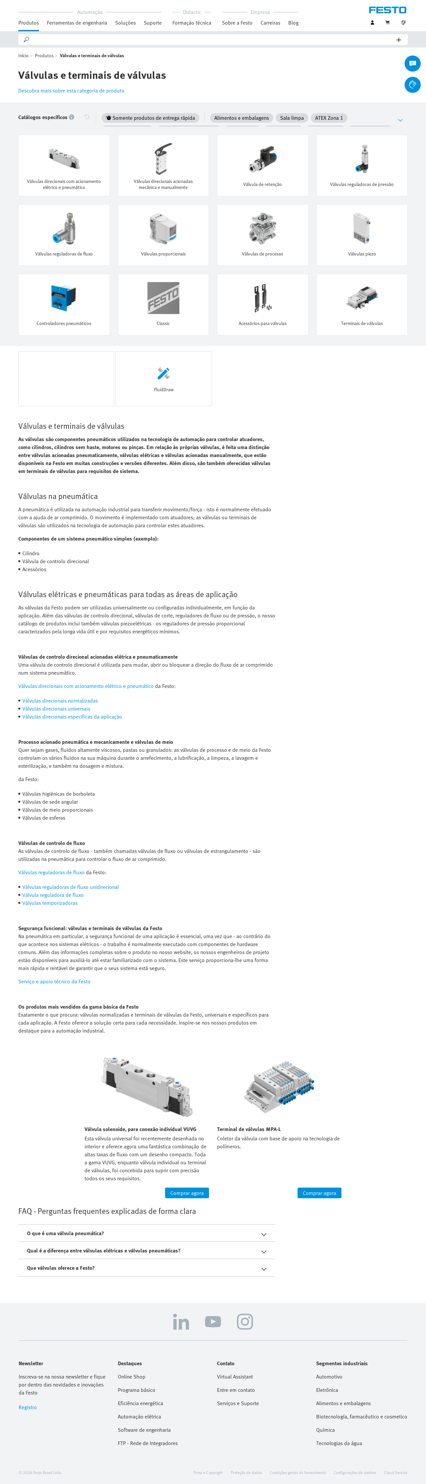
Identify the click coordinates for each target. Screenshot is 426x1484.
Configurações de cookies (355, 1472)
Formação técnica (191, 23)
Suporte (153, 23)
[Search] (213, 39)
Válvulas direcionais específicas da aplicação (72, 716)
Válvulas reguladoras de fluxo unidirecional (70, 887)
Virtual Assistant (235, 1376)
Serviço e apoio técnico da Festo (54, 981)
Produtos (28, 23)
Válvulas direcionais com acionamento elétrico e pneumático (86, 686)
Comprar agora (187, 1193)
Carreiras (270, 23)
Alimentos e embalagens (343, 1403)
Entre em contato (236, 1390)
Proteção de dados (246, 1472)
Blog (293, 23)
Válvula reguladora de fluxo (53, 895)
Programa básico (136, 1390)
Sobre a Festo (237, 23)
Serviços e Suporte (238, 1403)
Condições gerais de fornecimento (298, 1472)
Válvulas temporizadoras (50, 903)
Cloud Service (395, 1472)
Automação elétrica (139, 1416)
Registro (28, 1407)
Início (23, 56)
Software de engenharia (144, 1429)
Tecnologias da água (339, 1443)
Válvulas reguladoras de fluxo (51, 872)
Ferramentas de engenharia (77, 23)
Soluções (125, 23)
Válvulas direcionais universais (56, 708)
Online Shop (131, 1376)
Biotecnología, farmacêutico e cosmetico (361, 1416)
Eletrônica (327, 1390)
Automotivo (329, 1376)
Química (325, 1429)
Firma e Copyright (208, 1472)
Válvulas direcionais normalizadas (60, 700)
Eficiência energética (140, 1403)
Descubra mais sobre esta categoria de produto (71, 92)
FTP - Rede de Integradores (148, 1443)
